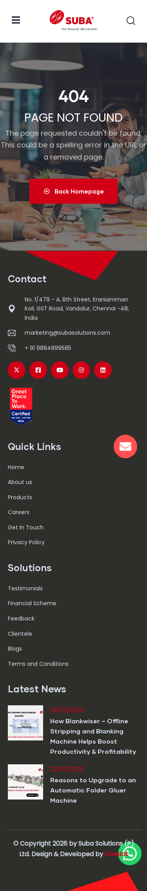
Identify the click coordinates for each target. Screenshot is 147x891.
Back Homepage (73, 191)
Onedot (116, 854)
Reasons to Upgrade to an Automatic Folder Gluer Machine (93, 790)
